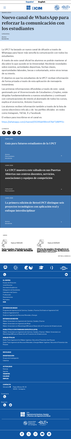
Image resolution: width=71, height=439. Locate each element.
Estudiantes (5, 39)
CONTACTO (7, 384)
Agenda (5, 371)
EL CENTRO (6, 280)
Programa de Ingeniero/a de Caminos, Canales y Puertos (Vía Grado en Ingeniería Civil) (30, 310)
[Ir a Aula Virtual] (41, 268)
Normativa (6, 299)
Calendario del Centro (10, 292)
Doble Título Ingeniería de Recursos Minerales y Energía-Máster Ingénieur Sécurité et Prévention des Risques (35, 343)
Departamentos (8, 297)
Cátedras (6, 360)
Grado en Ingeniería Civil (11, 312)
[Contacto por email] (66, 275)
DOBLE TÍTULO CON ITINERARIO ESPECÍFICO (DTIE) (20, 329)
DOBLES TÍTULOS (9, 337)
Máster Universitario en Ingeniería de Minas (16, 323)
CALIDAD (6, 376)
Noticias (5, 369)
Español (30, 2)
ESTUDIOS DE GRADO (10, 308)
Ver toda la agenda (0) (64, 256)
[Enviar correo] (19, 132)
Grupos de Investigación (11, 358)
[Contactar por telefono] (5, 275)
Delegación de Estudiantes (11, 290)
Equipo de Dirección (9, 282)
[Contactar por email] (10, 405)
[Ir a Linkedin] (49, 434)
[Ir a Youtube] (42, 434)
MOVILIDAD (7, 352)
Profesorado (7, 294)
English (41, 2)
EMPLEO (6, 378)
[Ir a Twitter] (29, 434)
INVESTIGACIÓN (8, 355)
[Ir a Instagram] (35, 434)
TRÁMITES (6, 373)
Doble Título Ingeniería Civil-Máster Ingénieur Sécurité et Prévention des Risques (29, 340)
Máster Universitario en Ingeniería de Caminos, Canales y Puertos (23, 321)
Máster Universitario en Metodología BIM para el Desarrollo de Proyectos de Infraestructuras (32, 326)
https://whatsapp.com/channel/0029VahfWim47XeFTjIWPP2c (33, 121)
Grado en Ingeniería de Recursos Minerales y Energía (20, 315)
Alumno (4, 37)
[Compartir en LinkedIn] (4, 132)
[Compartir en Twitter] (9, 132)
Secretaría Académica (10, 287)
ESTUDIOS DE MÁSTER (10, 318)
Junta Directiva (7, 285)
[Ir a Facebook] (22, 434)
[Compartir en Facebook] (14, 132)
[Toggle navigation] (4, 7)
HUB (4, 302)
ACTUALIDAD (7, 366)
